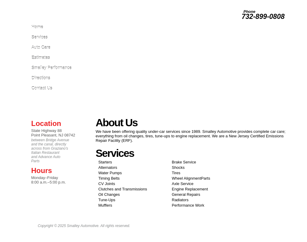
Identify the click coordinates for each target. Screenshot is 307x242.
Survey (248, 2)
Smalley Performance (51, 67)
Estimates (40, 57)
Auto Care (40, 47)
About (282, 2)
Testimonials (266, 2)
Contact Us (41, 88)
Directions (40, 77)
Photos (235, 2)
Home (37, 26)
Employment (218, 2)
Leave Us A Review (192, 2)
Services (39, 37)
